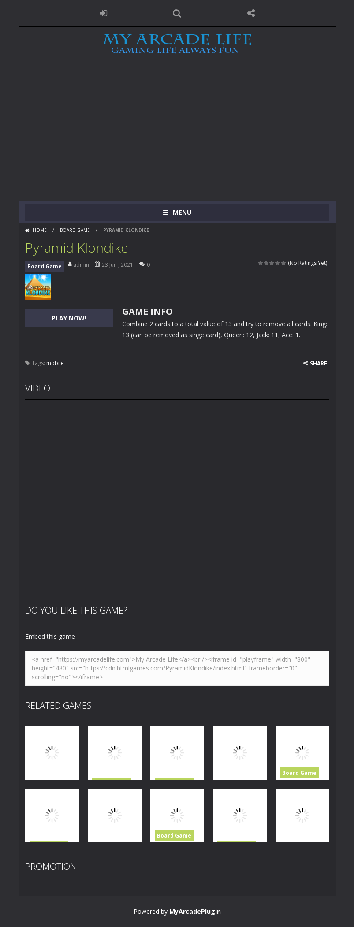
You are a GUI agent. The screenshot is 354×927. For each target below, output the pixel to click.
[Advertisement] (177, 135)
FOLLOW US (251, 13)
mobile (55, 363)
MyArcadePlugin (195, 911)
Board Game (75, 230)
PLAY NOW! (69, 318)
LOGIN (103, 13)
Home (39, 230)
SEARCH (177, 13)
